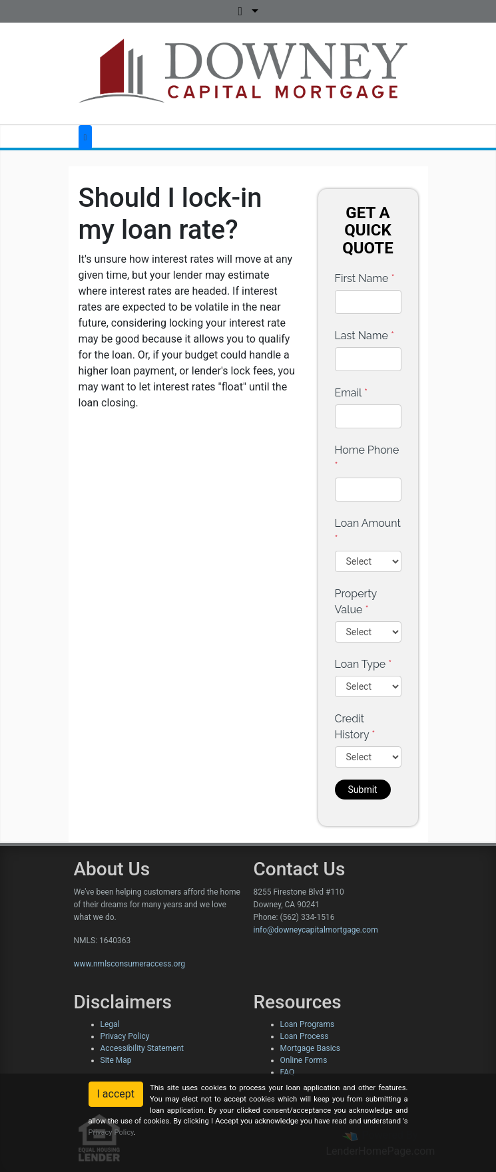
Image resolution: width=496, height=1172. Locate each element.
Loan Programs (307, 1024)
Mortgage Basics (310, 1048)
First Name (365, 278)
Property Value (356, 601)
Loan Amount (368, 531)
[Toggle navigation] (86, 137)
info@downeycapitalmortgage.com (316, 930)
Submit (362, 789)
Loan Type (363, 664)
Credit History (355, 726)
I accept (115, 1094)
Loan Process (304, 1036)
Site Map (116, 1060)
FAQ (287, 1072)
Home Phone (367, 458)
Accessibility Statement (142, 1048)
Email (351, 392)
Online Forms (304, 1060)
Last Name (365, 335)
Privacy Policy (125, 1036)
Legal (110, 1024)
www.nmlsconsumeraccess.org (130, 963)
